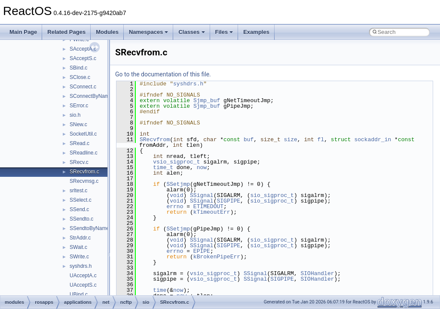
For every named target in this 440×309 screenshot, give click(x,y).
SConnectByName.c (93, 96)
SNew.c (78, 124)
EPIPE (201, 251)
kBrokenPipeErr (216, 257)
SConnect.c (83, 87)
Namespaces (148, 32)
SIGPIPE (228, 201)
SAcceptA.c (83, 49)
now (202, 167)
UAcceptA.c (83, 276)
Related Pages (66, 32)
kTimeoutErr (211, 212)
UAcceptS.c (83, 285)
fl (321, 139)
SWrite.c (79, 257)
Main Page (23, 32)
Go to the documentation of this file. (163, 74)
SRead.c (79, 143)
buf (249, 139)
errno (174, 206)
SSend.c (79, 209)
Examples (256, 32)
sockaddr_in (372, 139)
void (176, 195)
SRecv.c (79, 162)
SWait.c (78, 247)
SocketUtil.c (83, 134)
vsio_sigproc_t (176, 162)
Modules (107, 32)
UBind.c (79, 294)
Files (224, 32)
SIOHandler (317, 273)
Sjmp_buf (206, 100)
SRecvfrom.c (84, 172)
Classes (191, 32)
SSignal (202, 195)
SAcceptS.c (83, 58)
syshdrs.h (81, 266)
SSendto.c (81, 219)
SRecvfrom (155, 139)
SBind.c (78, 68)
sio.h (75, 115)
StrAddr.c (80, 238)
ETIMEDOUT (208, 206)
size (290, 139)
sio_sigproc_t (271, 195)
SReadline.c (84, 153)
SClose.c (80, 77)
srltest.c (78, 191)
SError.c (79, 106)
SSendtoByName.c (91, 228)
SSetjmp (178, 184)
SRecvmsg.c (84, 181)
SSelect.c (81, 200)
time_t (163, 167)
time (159, 290)
